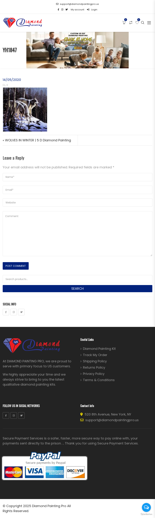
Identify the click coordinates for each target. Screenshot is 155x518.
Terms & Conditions (99, 380)
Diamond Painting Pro (49, 506)
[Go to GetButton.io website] (146, 514)
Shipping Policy (95, 361)
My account (77, 9)
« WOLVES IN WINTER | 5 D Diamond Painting (37, 140)
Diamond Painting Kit (99, 349)
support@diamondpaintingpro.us (77, 4)
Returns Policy (94, 367)
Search (77, 288)
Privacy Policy (93, 374)
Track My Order (95, 355)
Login (92, 9)
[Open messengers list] (146, 507)
